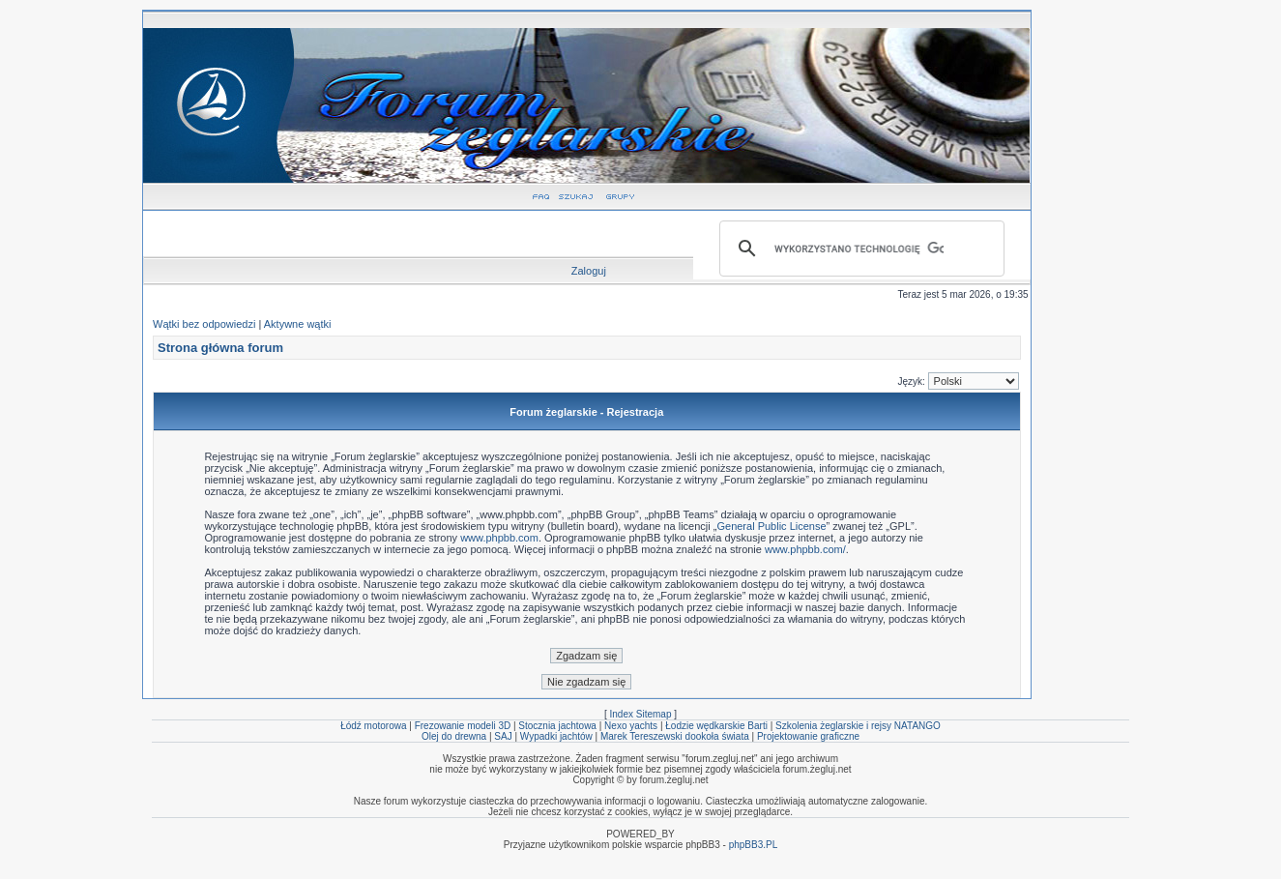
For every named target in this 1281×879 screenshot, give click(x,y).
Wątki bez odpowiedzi (204, 324)
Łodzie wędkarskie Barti (716, 725)
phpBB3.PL (753, 844)
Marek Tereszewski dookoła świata (674, 736)
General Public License (771, 526)
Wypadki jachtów (556, 736)
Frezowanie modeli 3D (463, 725)
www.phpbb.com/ (805, 549)
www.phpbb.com (499, 537)
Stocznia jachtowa (557, 725)
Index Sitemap (641, 714)
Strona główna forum (220, 347)
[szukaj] (859, 248)
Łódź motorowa (373, 725)
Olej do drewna (454, 736)
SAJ (502, 736)
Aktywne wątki (298, 324)
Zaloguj (588, 271)
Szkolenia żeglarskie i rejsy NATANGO (858, 725)
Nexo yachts (630, 725)
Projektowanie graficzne (808, 736)
